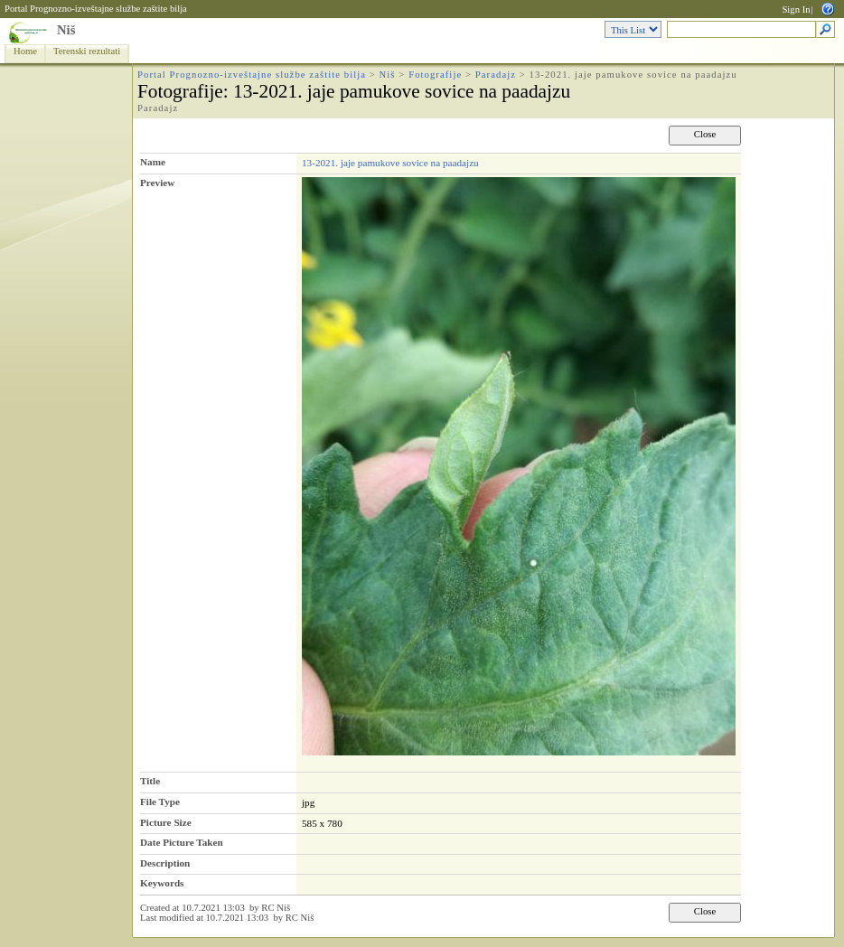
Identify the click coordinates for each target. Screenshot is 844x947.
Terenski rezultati (86, 51)
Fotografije (435, 75)
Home (25, 51)
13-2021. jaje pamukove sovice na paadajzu (390, 162)
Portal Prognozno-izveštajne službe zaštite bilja (96, 9)
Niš (66, 30)
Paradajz (495, 75)
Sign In (796, 9)
